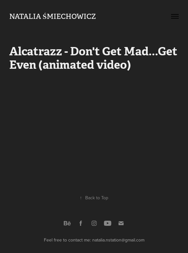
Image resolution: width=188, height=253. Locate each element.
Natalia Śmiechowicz (52, 16)
